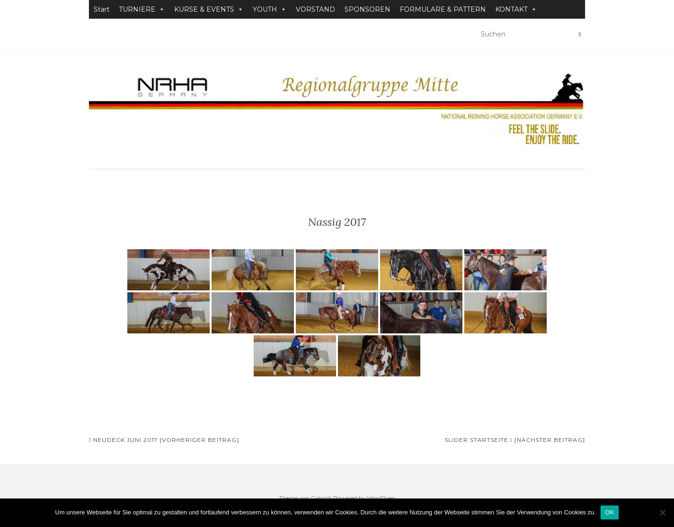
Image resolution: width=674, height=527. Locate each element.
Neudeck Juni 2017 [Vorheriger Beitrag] (164, 439)
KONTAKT (516, 9)
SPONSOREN (367, 9)
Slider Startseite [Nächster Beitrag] (515, 439)
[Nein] (662, 512)
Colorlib (321, 497)
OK (609, 512)
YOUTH (269, 9)
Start (102, 9)
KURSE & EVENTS (208, 9)
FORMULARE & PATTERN (443, 9)
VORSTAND (315, 9)
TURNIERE (142, 9)
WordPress (381, 497)
